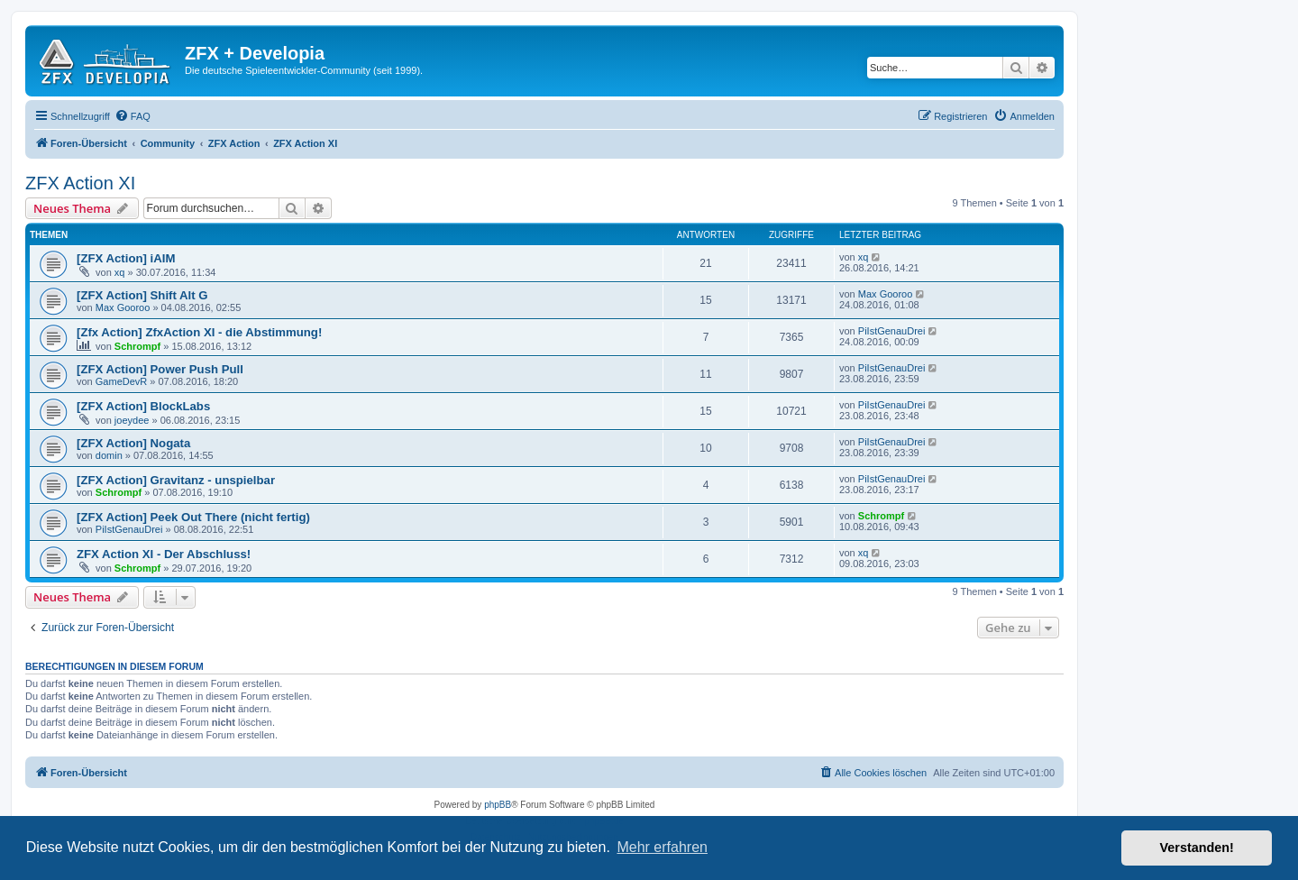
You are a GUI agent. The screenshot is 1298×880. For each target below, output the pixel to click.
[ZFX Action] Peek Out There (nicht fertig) (193, 517)
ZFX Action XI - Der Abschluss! (164, 554)
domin (109, 455)
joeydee (132, 420)
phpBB (497, 805)
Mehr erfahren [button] (662, 847)
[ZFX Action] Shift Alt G (142, 295)
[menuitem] (132, 116)
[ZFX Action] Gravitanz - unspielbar (176, 480)
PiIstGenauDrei (892, 330)
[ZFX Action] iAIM (126, 258)
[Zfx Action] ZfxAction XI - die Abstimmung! (199, 332)
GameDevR (121, 381)
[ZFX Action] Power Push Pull (160, 369)
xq (119, 272)
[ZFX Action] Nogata (133, 443)
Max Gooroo (123, 307)
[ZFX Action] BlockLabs (143, 406)
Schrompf (137, 346)
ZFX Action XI (80, 183)
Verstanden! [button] (1197, 847)
